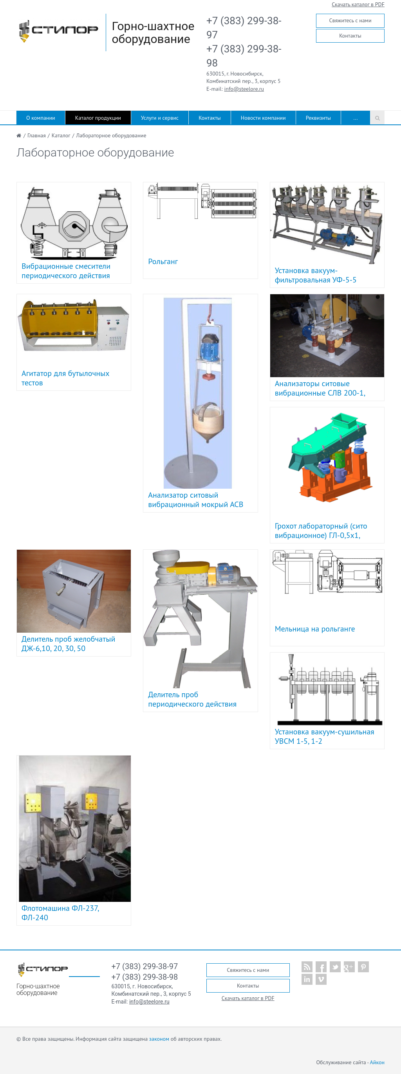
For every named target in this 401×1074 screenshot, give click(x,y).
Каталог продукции (98, 117)
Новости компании (263, 117)
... (356, 117)
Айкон (377, 1062)
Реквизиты (318, 117)
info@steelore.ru (244, 88)
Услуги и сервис (160, 117)
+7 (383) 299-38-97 (145, 966)
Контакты (350, 35)
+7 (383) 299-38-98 (145, 977)
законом (159, 1038)
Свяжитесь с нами (350, 20)
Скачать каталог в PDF (358, 4)
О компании (40, 117)
